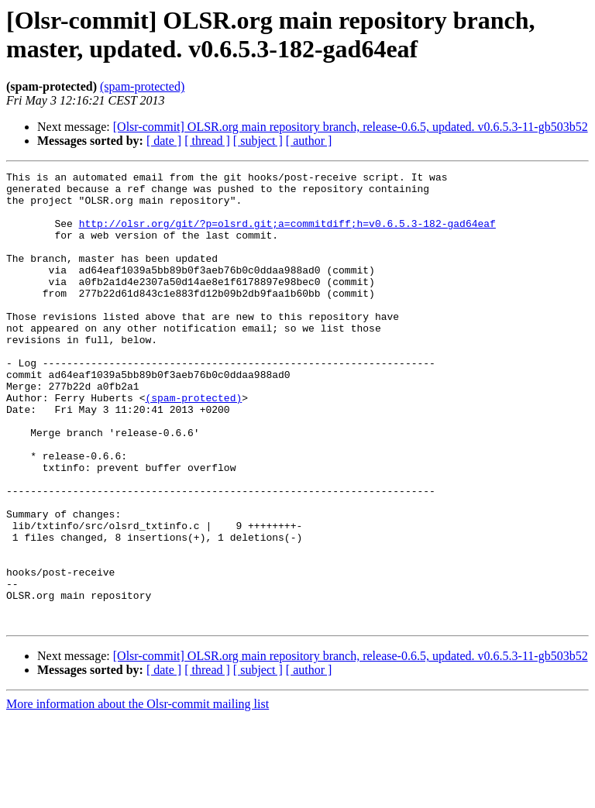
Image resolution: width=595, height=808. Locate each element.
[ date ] (163, 140)
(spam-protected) (142, 86)
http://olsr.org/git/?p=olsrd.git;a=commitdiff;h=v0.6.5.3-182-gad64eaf (287, 235)
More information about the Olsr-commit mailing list (137, 794)
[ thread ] (207, 140)
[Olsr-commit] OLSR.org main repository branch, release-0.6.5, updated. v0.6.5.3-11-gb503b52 (350, 126)
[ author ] (309, 140)
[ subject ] (258, 140)
